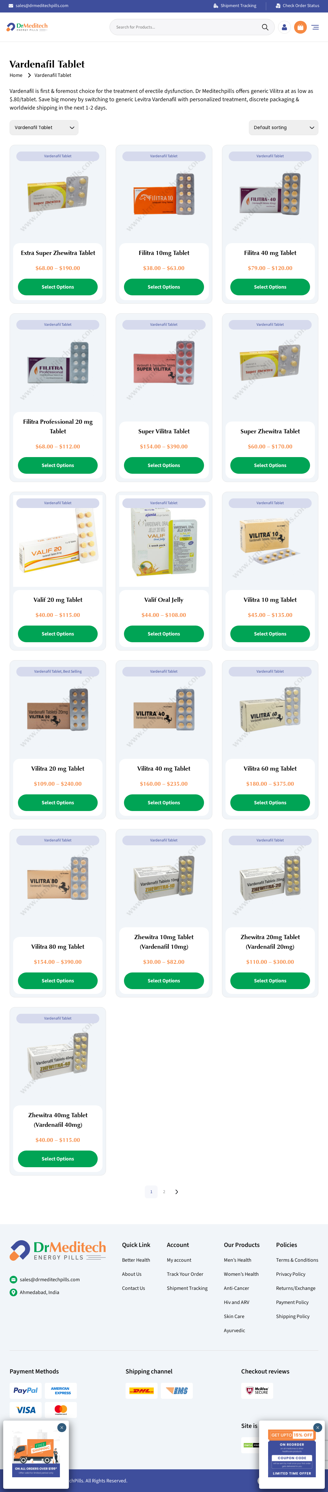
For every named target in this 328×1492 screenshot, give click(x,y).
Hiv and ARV (236, 1302)
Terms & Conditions (297, 1260)
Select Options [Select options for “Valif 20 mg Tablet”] (58, 633)
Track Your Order (185, 1274)
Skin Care (234, 1316)
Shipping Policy (292, 1316)
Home (16, 75)
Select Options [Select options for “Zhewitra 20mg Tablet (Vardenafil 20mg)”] (270, 980)
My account (179, 1260)
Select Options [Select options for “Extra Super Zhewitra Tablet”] (58, 287)
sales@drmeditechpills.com (39, 6)
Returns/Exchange (296, 1288)
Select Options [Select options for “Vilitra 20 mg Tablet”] (58, 802)
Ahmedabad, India (39, 1292)
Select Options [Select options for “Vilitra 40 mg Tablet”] (164, 802)
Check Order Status (297, 6)
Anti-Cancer (236, 1288)
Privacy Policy (290, 1274)
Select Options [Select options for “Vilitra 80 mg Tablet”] (58, 980)
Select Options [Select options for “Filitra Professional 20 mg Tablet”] (58, 465)
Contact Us (133, 1288)
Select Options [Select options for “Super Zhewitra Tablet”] (270, 465)
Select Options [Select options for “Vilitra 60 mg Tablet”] (270, 802)
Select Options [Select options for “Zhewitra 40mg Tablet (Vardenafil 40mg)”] (58, 1158)
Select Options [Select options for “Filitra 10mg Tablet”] (164, 287)
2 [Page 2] (164, 1192)
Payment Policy (292, 1302)
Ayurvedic (234, 1330)
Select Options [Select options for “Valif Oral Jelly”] (164, 633)
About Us (132, 1274)
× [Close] (317, 1427)
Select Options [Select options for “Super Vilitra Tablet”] (164, 465)
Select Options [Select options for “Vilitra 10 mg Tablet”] (270, 633)
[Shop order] (283, 127)
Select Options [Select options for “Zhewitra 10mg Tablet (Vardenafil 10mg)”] (164, 980)
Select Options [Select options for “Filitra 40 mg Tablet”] (270, 287)
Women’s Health (241, 1274)
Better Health (136, 1260)
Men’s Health (237, 1260)
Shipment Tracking (235, 6)
